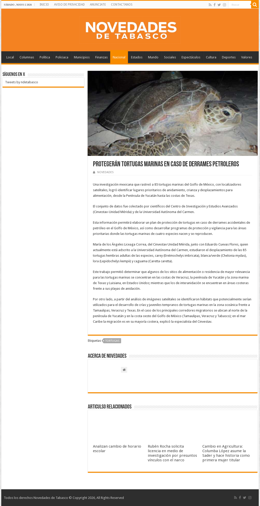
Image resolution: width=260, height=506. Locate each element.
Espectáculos (191, 57)
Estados (136, 57)
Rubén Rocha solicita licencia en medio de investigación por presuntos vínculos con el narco (172, 453)
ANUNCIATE (98, 4)
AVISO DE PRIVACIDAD (69, 4)
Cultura (211, 57)
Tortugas (112, 340)
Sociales (170, 57)
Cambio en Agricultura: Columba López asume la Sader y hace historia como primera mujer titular (226, 453)
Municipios (82, 57)
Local (10, 57)
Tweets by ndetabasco (21, 82)
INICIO (44, 4)
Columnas (27, 57)
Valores (246, 57)
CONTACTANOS (122, 4)
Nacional (119, 57)
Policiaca (62, 57)
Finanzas (101, 57)
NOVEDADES (105, 172)
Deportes (229, 57)
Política (45, 57)
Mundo (153, 57)
